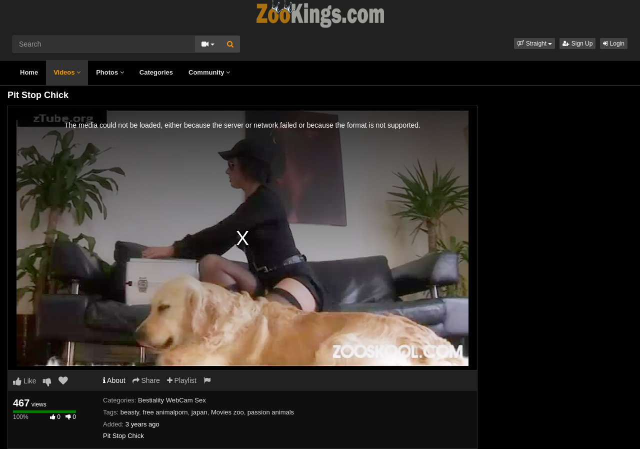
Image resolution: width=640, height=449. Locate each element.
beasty (129, 412)
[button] (534, 43)
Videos (67, 72)
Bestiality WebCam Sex (172, 400)
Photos (110, 72)
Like (24, 381)
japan (200, 412)
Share (146, 380)
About (114, 380)
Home (29, 72)
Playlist (181, 380)
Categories (156, 72)
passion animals (271, 412)
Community (209, 72)
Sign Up (577, 43)
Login (613, 43)
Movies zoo (227, 412)
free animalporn (165, 412)
